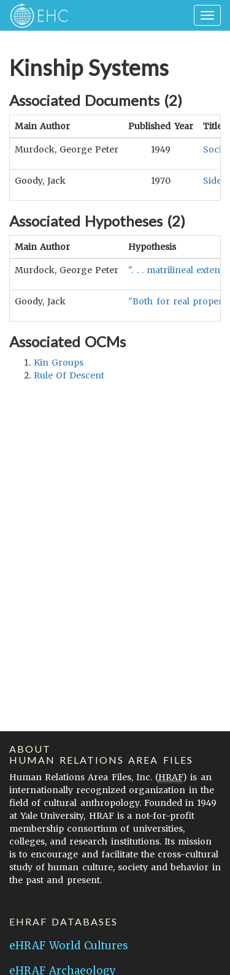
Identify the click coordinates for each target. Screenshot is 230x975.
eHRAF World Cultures (68, 945)
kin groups (58, 362)
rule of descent (69, 375)
